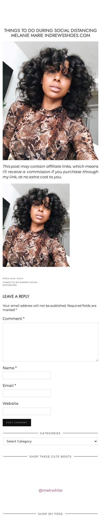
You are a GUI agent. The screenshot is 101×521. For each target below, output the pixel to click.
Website (10, 403)
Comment (14, 318)
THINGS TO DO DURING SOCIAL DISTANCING (26, 281)
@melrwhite (50, 490)
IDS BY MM (50, 19)
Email (9, 385)
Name (10, 368)
